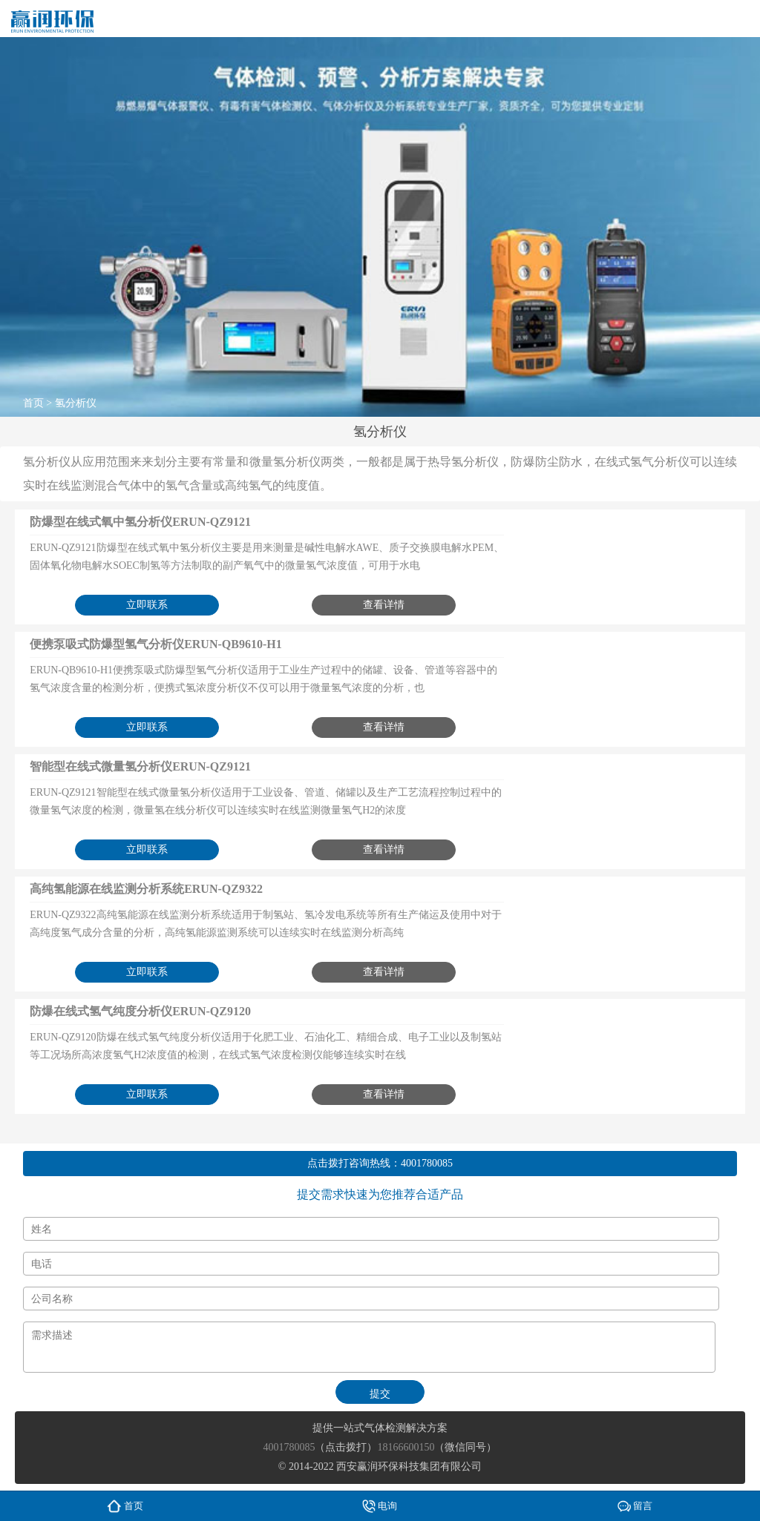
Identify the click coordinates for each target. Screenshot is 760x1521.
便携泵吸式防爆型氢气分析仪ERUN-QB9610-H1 (156, 644)
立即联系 (147, 604)
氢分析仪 (75, 403)
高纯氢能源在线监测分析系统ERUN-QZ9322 (146, 888)
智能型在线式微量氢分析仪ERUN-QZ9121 (140, 766)
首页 (33, 403)
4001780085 (427, 1163)
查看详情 (383, 604)
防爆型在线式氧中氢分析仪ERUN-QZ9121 (140, 521)
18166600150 (405, 1447)
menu (734, 18)
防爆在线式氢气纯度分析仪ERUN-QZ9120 (140, 1011)
